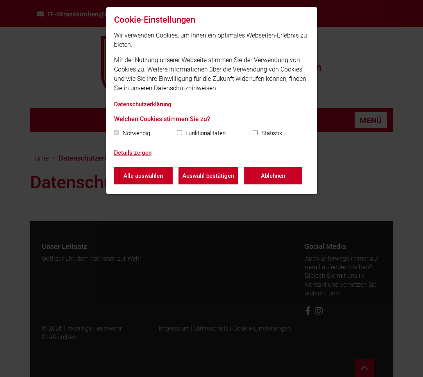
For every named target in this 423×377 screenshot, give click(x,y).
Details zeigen (133, 152)
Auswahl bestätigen (208, 175)
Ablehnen (273, 175)
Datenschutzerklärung (142, 104)
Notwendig (136, 133)
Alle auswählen (143, 175)
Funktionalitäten (206, 133)
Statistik (271, 133)
